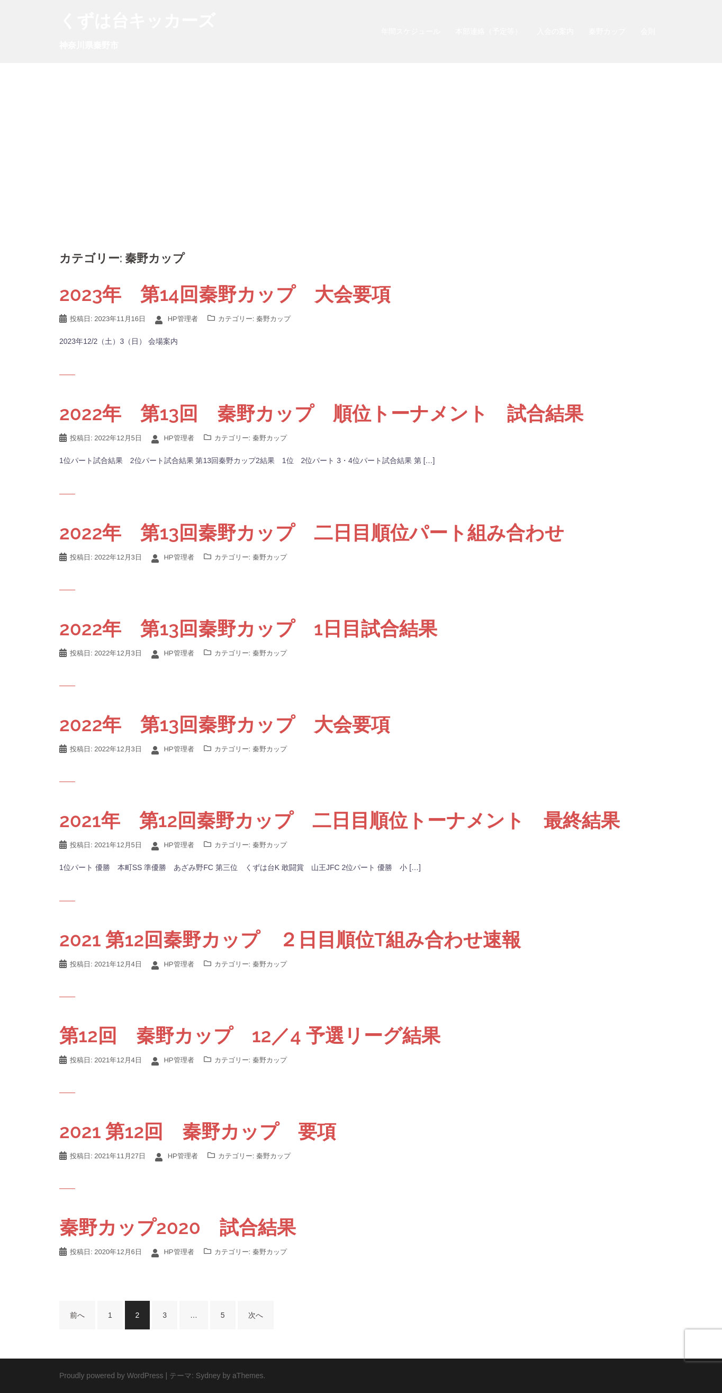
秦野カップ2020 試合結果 (177, 1227)
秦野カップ (607, 31)
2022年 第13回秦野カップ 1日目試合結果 (248, 628)
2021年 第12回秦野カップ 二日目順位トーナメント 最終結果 (339, 820)
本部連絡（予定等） (488, 31)
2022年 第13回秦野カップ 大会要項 (224, 724)
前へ (77, 1315)
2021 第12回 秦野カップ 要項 (197, 1131)
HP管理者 (183, 319)
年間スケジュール (410, 31)
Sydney (208, 1375)
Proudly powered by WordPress (111, 1375)
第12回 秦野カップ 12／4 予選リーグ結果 (249, 1035)
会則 (647, 31)
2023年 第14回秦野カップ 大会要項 (225, 294)
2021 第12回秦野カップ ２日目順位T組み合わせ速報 (290, 939)
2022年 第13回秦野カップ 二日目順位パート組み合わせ (311, 532)
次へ (255, 1315)
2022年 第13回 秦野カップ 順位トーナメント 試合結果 (321, 413)
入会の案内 (555, 31)
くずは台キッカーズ (137, 20)
